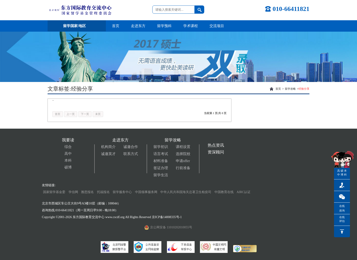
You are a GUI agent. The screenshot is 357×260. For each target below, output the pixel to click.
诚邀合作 (130, 147)
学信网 (73, 192)
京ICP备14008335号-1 (167, 217)
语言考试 (160, 154)
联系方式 (130, 154)
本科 (68, 160)
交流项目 (216, 26)
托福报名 (103, 192)
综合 (68, 147)
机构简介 (108, 147)
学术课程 (190, 26)
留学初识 (160, 147)
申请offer (183, 161)
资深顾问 (216, 152)
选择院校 (183, 154)
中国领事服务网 (146, 192)
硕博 (68, 167)
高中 (68, 153)
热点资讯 (216, 145)
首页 (115, 26)
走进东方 (138, 26)
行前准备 (183, 168)
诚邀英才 (108, 154)
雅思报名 (87, 192)
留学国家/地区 (76, 26)
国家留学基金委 (54, 192)
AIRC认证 (243, 192)
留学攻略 (290, 88)
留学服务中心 (122, 192)
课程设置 (183, 147)
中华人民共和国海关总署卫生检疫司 (185, 192)
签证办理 (160, 168)
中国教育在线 (224, 192)
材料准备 (160, 161)
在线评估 (342, 219)
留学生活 (160, 175)
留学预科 (164, 26)
